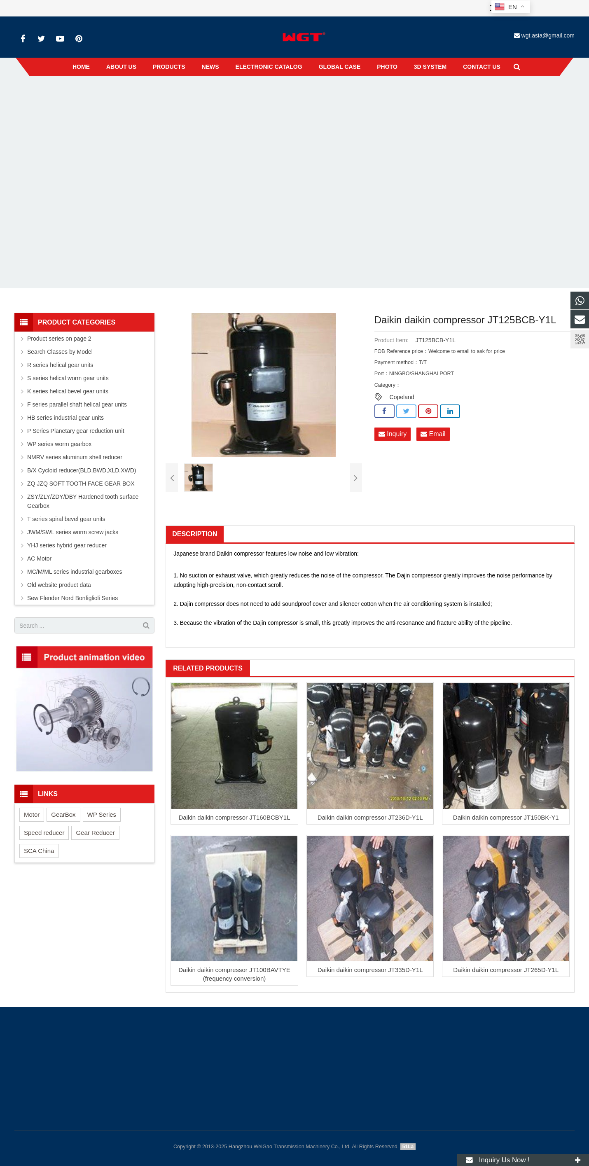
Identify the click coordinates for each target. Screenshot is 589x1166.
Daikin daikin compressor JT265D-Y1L (506, 969)
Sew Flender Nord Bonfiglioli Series (72, 598)
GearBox (63, 814)
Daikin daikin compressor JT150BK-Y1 (506, 817)
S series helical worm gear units (68, 378)
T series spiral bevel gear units (66, 519)
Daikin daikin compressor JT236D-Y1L (370, 817)
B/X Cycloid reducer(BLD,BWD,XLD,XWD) (81, 470)
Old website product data (59, 585)
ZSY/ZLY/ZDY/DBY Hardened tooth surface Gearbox (82, 501)
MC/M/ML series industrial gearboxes (74, 571)
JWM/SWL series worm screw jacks (72, 532)
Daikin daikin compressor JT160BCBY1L (234, 817)
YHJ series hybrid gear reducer (67, 545)
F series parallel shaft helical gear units (77, 404)
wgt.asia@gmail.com (548, 35)
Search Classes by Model (60, 351)
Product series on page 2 (59, 338)
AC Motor (39, 558)
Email (433, 434)
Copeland (402, 397)
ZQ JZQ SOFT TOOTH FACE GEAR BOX (81, 483)
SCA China (39, 850)
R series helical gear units (60, 365)
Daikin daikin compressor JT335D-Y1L (370, 969)
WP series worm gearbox (59, 444)
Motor (32, 814)
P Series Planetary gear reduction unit (75, 431)
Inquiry (393, 434)
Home (241, 94)
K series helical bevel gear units (67, 391)
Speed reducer (44, 832)
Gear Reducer (95, 832)
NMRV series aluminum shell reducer (74, 457)
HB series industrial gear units (65, 417)
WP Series (102, 814)
